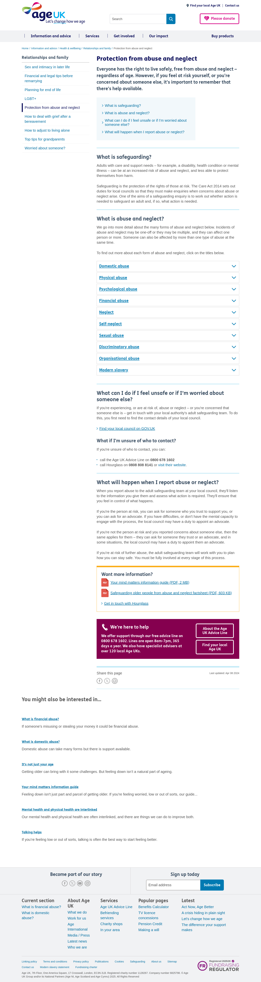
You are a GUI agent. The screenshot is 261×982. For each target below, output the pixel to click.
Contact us (232, 5)
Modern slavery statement (54, 967)
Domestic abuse (114, 266)
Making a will (148, 930)
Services (92, 36)
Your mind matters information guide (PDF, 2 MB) (149, 582)
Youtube (80, 883)
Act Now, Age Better (198, 907)
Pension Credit (150, 924)
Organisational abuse (119, 358)
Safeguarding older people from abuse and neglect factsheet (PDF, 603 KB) (171, 593)
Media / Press (79, 935)
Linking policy (29, 961)
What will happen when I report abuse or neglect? (144, 132)
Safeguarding (137, 961)
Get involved (124, 36)
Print (115, 681)
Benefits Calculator (153, 907)
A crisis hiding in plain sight (203, 913)
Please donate (223, 18)
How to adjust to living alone (47, 130)
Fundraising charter (86, 967)
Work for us (77, 918)
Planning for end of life (43, 90)
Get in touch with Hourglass (126, 603)
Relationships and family (45, 57)
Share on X (107, 681)
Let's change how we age (202, 919)
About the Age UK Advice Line (214, 631)
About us (156, 961)
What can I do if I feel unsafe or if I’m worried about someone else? (146, 122)
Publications (102, 961)
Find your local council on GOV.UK (127, 429)
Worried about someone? (45, 148)
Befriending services (109, 915)
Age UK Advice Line (116, 907)
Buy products (223, 36)
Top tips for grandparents (45, 139)
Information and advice (51, 36)
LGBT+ (30, 99)
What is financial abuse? (41, 907)
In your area (110, 930)
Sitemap (172, 961)
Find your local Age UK (205, 5)
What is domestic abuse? (35, 915)
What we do (77, 912)
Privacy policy (81, 961)
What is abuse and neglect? (127, 113)
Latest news (77, 941)
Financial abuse (114, 300)
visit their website (172, 465)
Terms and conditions (55, 961)
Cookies (119, 961)
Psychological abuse (118, 289)
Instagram (87, 883)
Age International (78, 926)
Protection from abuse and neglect (52, 108)
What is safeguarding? (123, 106)
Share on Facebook (99, 681)
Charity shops (111, 924)
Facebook (65, 883)
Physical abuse (113, 277)
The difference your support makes (204, 927)
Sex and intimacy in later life (47, 67)
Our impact (158, 36)
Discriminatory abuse (119, 347)
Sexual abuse (111, 335)
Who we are (77, 947)
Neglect (106, 312)
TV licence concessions (148, 915)
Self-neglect (110, 324)
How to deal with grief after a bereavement (48, 118)
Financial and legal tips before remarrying (49, 78)
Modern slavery (113, 370)
